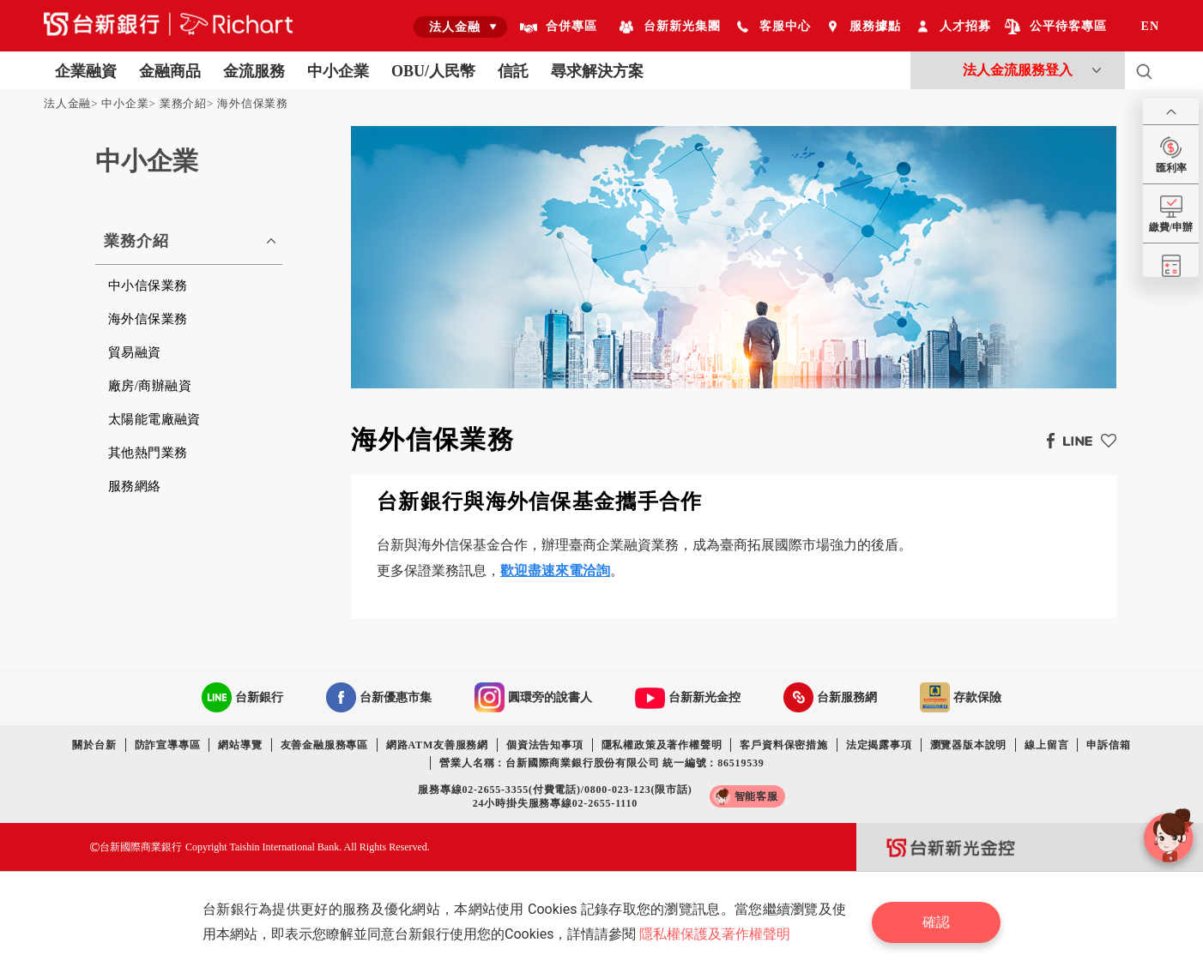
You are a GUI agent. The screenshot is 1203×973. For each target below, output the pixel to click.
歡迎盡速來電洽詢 (555, 570)
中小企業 (338, 71)
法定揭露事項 (879, 745)
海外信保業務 (252, 103)
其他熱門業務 (147, 452)
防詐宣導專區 (168, 745)
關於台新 (94, 745)
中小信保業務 (147, 285)
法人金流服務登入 (1018, 70)
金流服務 (254, 71)
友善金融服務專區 (324, 745)
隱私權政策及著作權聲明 (662, 745)
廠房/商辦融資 (149, 386)
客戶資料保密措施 (783, 745)
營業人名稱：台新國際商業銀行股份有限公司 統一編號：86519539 (601, 763)
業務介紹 (183, 103)
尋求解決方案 (597, 71)
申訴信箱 (1108, 745)
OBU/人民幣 (433, 71)
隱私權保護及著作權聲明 (714, 934)
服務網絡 (134, 486)
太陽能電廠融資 (154, 419)
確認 (936, 922)
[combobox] (460, 26)
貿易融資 (134, 352)
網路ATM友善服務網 (437, 745)
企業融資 (86, 71)
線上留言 (1046, 745)
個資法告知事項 (544, 745)
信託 (513, 71)
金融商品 (170, 71)
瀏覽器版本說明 (968, 745)
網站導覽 (240, 745)
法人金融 (67, 103)
